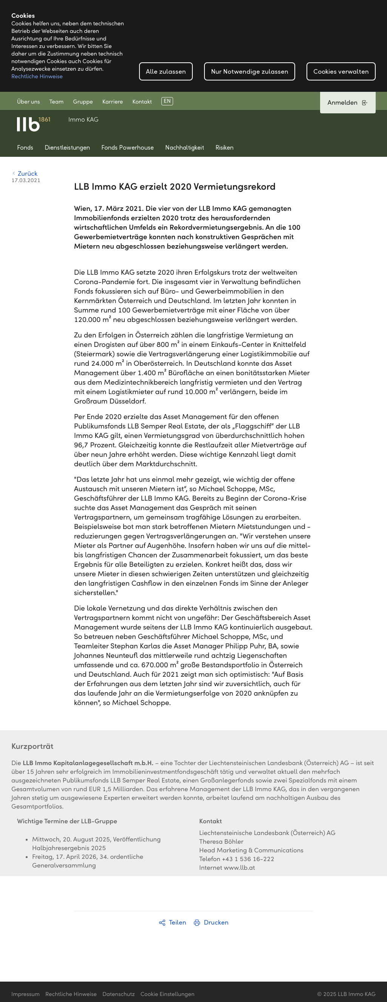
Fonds (25, 147)
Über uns (28, 102)
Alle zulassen (166, 72)
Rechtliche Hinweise (37, 76)
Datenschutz (118, 994)
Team (57, 102)
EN (167, 101)
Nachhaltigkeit (184, 147)
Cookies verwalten (341, 72)
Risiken (224, 147)
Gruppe (83, 102)
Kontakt (142, 102)
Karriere (112, 102)
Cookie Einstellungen (168, 994)
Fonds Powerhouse (127, 147)
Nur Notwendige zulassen (249, 72)
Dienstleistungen (67, 147)
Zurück (24, 174)
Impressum (25, 994)
